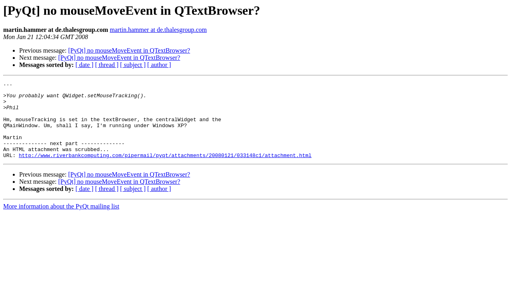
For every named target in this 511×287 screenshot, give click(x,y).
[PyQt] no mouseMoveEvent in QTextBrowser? (129, 50)
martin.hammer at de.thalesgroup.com (158, 29)
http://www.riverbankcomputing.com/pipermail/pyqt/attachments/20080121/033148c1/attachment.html (165, 170)
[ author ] (159, 64)
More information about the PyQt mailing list (61, 221)
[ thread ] (107, 64)
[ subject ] (133, 64)
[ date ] (84, 64)
